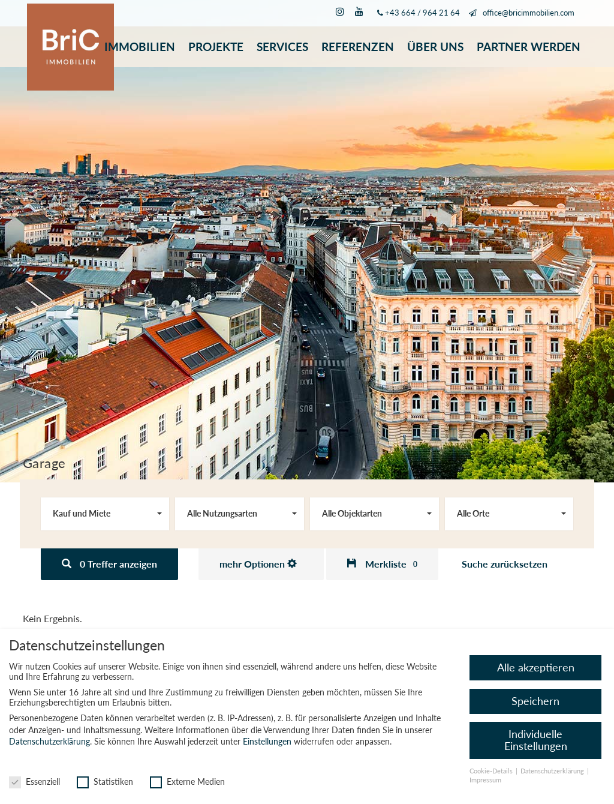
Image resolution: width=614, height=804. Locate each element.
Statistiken (105, 781)
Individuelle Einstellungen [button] (535, 740)
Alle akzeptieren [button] (535, 668)
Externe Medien (187, 781)
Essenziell (34, 781)
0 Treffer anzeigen (109, 563)
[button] (382, 564)
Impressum (485, 780)
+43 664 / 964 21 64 (422, 12)
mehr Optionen (258, 563)
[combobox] (105, 513)
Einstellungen (267, 741)
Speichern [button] (535, 701)
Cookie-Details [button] (491, 771)
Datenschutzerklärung (49, 741)
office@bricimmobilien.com (528, 12)
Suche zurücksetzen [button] (504, 563)
